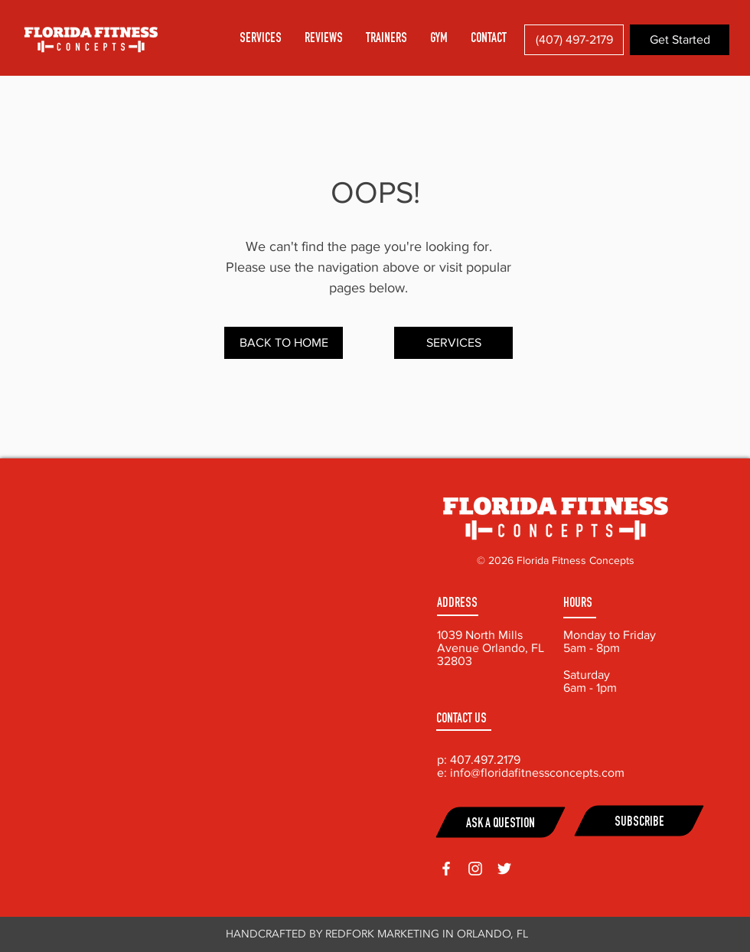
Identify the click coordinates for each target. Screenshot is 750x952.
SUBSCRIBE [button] (639, 823)
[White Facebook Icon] (446, 868)
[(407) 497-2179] (574, 39)
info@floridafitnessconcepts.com (537, 772)
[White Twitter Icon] (504, 868)
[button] (488, 39)
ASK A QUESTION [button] (500, 824)
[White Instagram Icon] (475, 868)
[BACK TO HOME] (283, 343)
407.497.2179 (485, 759)
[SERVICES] (453, 343)
